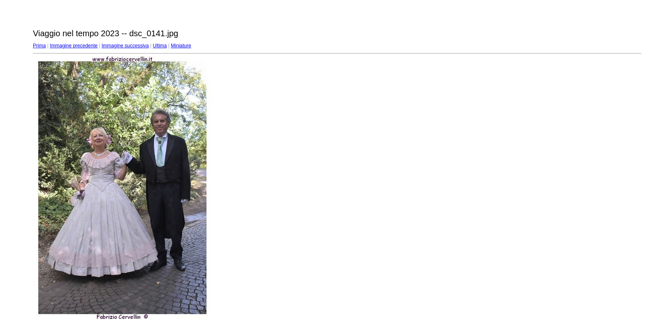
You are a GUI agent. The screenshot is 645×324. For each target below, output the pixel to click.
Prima (39, 46)
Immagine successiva (125, 46)
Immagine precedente (73, 46)
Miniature (181, 46)
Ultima (160, 46)
